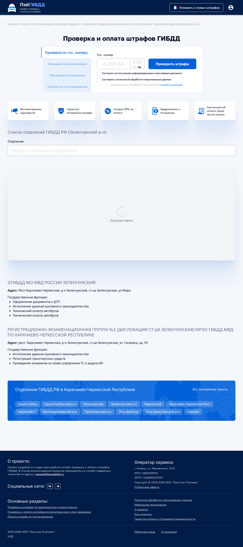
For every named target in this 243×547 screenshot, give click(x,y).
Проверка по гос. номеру (66, 52)
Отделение (16, 141)
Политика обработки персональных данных (163, 500)
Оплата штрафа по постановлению (30, 516)
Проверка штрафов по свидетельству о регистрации (42, 507)
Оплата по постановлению (67, 87)
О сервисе (141, 509)
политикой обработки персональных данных (143, 79)
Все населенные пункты (210, 389)
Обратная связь (144, 531)
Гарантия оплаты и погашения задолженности (165, 518)
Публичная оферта (146, 487)
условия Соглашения (171, 84)
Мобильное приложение (150, 504)
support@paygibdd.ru (49, 474)
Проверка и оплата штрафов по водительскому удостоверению (49, 511)
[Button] (230, 7)
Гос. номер (105, 55)
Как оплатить (143, 514)
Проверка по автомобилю (67, 64)
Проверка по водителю (67, 75)
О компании (169, 531)
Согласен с (134, 80)
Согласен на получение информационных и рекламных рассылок (139, 73)
